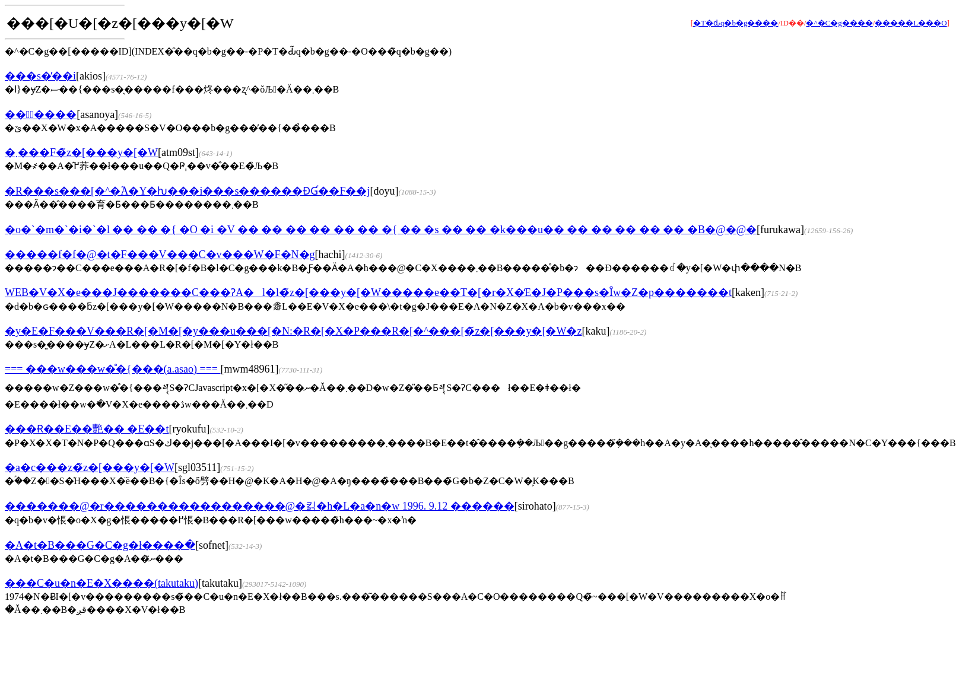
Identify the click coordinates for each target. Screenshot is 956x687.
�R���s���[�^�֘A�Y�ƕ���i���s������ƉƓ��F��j (187, 191)
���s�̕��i (40, 76)
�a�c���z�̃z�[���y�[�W (89, 467)
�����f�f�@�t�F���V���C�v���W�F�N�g (160, 254)
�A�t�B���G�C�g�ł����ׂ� (100, 545)
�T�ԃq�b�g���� (735, 22)
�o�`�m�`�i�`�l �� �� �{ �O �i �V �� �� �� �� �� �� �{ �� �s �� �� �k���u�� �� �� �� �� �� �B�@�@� (381, 230)
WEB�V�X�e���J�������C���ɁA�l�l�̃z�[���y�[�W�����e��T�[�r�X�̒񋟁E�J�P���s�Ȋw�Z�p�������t (368, 292)
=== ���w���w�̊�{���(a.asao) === (113, 369)
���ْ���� (41, 114)
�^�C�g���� (839, 22)
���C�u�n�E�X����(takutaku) (101, 583)
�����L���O (911, 22)
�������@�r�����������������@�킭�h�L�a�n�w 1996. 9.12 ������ (259, 506)
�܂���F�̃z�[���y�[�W (81, 152)
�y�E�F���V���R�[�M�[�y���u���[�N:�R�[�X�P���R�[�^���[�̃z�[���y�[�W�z (293, 331)
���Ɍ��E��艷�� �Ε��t (87, 429)
